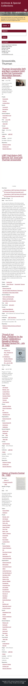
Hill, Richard (5, 387)
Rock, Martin (5, 539)
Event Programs (6, 443)
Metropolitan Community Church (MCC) (6, 566)
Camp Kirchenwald (6, 558)
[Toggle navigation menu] (25, 10)
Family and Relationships (8, 296)
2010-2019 (11, 305)
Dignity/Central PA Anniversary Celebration (6, 425)
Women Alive (5, 577)
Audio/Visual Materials (7, 309)
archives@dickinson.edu (7, 54)
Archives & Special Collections (11, 4)
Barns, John (5, 531)
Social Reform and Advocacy (9, 301)
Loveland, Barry (6, 103)
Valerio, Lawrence (6, 533)
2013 (6, 303)
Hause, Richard (5, 527)
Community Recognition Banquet (5, 109)
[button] (21, 82)
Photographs (5, 128)
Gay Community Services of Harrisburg (6, 593)
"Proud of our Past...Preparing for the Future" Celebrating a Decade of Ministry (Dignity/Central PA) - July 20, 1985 (8, 357)
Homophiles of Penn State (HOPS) (10, 292)
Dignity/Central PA (6, 288)
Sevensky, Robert (6, 396)
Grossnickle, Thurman (20, 284)
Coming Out (9, 282)
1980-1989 (4, 439)
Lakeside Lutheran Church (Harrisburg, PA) (6, 408)
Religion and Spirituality (7, 298)
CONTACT (4, 598)
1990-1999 (4, 124)
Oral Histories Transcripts (8, 311)
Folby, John (5, 523)
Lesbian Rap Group (6, 571)
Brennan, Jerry (5, 389)
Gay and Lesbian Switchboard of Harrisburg (12, 290)
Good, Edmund (10, 284)
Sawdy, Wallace (6, 393)
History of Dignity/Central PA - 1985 (8, 482)
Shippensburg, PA (6, 556)
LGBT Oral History (12, 317)
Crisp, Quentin (5, 402)
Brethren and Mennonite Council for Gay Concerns (6, 606)
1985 (6, 435)
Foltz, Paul (4, 529)
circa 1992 (7, 119)
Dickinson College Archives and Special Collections (6, 146)
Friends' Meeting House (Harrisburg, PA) (6, 548)
